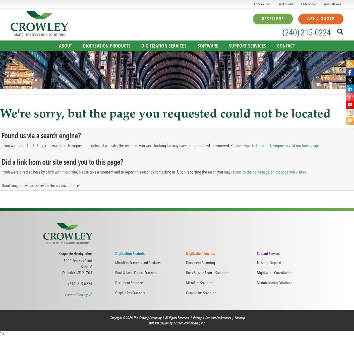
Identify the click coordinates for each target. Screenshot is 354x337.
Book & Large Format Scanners (136, 273)
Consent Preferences (218, 317)
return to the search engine (263, 146)
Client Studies (285, 4)
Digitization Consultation (274, 273)
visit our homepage (304, 146)
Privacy (197, 317)
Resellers (273, 19)
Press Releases (332, 4)
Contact (286, 46)
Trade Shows (308, 4)
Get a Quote (320, 19)
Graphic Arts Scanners (130, 293)
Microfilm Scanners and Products (137, 263)
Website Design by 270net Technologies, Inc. (177, 323)
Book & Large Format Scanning (207, 273)
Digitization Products (107, 46)
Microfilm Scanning (199, 283)
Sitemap (239, 317)
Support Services (247, 46)
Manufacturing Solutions (274, 283)
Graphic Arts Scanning (201, 293)
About (65, 46)
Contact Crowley (78, 295)
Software (208, 46)
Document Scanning (200, 263)
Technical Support (269, 263)
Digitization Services (164, 46)
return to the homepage (250, 172)
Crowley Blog (262, 4)
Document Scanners (129, 283)
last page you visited (290, 172)
